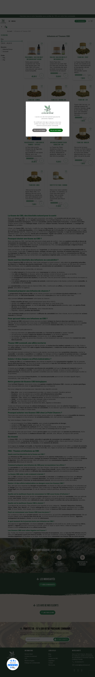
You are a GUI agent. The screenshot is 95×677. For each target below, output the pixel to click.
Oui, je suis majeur (55, 130)
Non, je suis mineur (39, 130)
